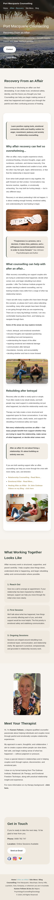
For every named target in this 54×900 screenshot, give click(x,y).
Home (5, 8)
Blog (37, 8)
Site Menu (30, 8)
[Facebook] (9, 859)
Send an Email (16, 851)
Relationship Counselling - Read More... (24, 477)
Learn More (11, 57)
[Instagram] (15, 859)
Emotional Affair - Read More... (21, 481)
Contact (9, 49)
